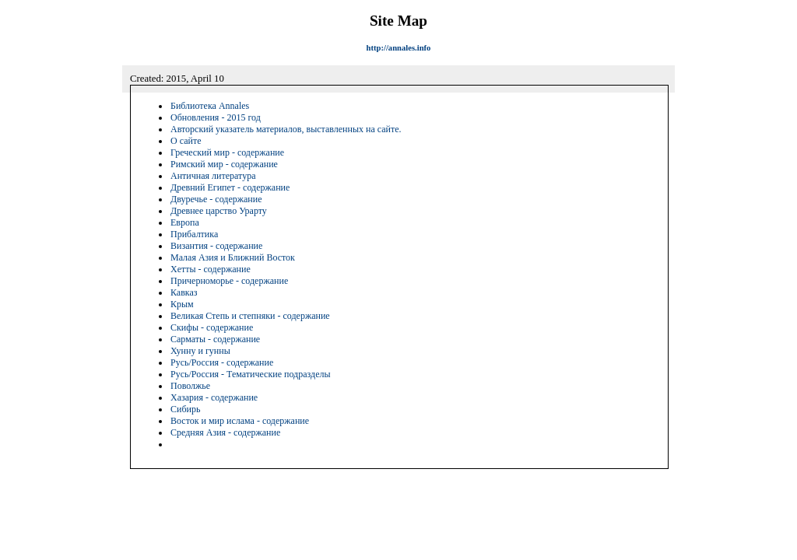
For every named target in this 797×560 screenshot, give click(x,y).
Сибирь (185, 409)
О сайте (185, 140)
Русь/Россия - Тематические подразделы (250, 374)
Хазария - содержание (214, 397)
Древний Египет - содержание (230, 187)
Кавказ (184, 292)
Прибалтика (194, 234)
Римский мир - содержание (224, 164)
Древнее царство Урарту (218, 210)
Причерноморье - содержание (229, 280)
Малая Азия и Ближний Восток (232, 257)
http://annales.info (399, 48)
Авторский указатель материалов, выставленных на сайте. (286, 129)
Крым (182, 304)
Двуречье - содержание (216, 199)
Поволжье (190, 385)
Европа (184, 222)
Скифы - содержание (211, 327)
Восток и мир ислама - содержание (239, 420)
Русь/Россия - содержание (221, 362)
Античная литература (212, 175)
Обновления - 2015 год (215, 117)
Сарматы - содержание (215, 339)
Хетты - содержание (210, 269)
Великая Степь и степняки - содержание (250, 315)
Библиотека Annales (209, 105)
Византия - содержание (216, 245)
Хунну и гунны (200, 350)
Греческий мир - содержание (227, 152)
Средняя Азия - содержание (225, 432)
